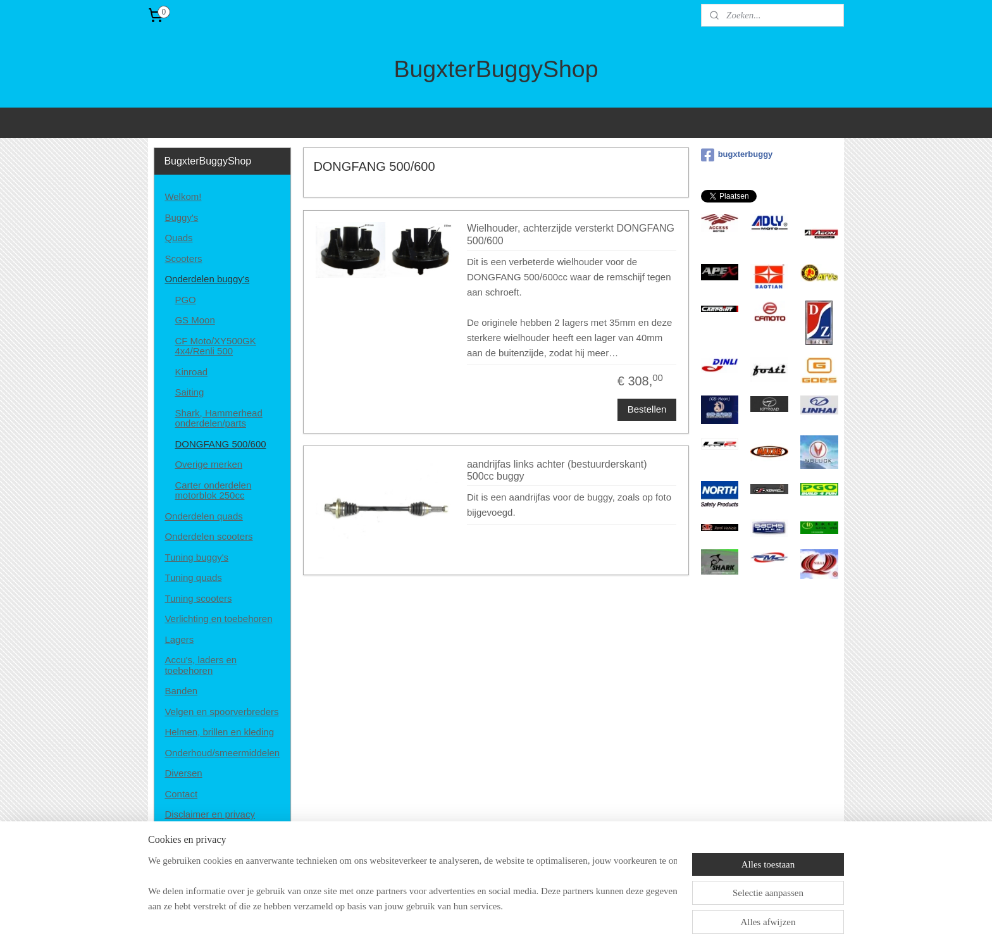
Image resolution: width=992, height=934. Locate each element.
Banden (180, 690)
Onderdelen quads (203, 516)
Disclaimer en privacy (209, 814)
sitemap (466, 910)
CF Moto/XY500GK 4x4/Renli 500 (215, 346)
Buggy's (181, 217)
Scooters (183, 258)
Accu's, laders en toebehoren (200, 665)
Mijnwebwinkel (627, 910)
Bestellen (646, 409)
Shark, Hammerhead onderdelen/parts (218, 418)
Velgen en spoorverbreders (221, 711)
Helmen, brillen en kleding (219, 731)
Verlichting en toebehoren (218, 618)
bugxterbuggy (737, 155)
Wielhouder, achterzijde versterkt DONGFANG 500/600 (570, 234)
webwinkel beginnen (530, 910)
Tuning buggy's (196, 557)
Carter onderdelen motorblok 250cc (213, 490)
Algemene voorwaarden (214, 835)
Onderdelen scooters (208, 536)
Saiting (189, 392)
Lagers (179, 639)
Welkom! (182, 196)
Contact (180, 793)
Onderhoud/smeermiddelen (222, 752)
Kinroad (191, 371)
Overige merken (208, 464)
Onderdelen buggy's (206, 278)
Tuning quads (192, 577)
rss (488, 910)
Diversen (183, 773)
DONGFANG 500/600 (220, 444)
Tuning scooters (198, 598)
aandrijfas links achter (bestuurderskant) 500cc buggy (557, 470)
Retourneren (190, 855)
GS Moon (194, 319)
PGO (185, 299)
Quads (178, 237)
